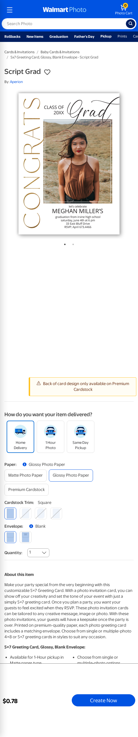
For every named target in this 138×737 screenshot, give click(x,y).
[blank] (10, 537)
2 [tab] (72, 243)
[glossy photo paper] (71, 475)
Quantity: (13, 552)
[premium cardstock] (26, 490)
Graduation (58, 36)
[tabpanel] (69, 164)
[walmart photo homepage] (64, 10)
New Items (34, 36)
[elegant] (41, 513)
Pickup (106, 36)
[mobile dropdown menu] (10, 10)
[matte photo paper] (25, 475)
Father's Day (84, 36)
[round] (25, 513)
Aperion (16, 82)
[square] (10, 513)
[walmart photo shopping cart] (124, 10)
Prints (122, 36)
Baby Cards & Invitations (60, 52)
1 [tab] (64, 243)
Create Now (103, 700)
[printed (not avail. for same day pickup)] (25, 537)
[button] (47, 72)
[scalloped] (56, 513)
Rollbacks (12, 36)
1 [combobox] (30, 552)
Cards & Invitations (19, 52)
